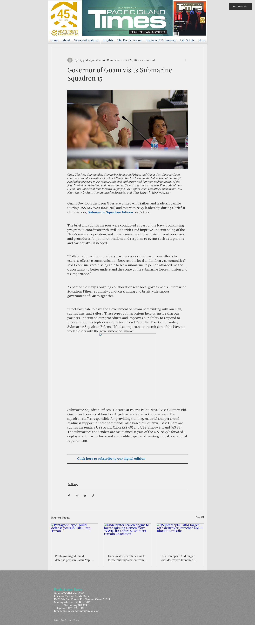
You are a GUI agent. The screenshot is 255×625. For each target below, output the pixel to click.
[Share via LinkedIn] (84, 495)
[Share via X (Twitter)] (76, 495)
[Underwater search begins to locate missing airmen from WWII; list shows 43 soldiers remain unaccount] (127, 537)
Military (73, 484)
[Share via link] (92, 495)
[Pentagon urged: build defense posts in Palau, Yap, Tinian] (74, 537)
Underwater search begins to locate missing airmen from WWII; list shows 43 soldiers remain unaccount (127, 558)
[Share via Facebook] (68, 495)
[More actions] (186, 60)
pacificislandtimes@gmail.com (80, 611)
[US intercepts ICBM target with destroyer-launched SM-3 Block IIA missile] (180, 537)
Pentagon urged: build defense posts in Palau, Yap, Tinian (73, 558)
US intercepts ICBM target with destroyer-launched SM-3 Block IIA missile (180, 558)
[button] (240, 6)
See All (200, 517)
